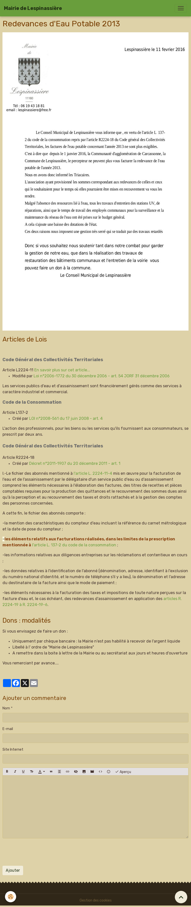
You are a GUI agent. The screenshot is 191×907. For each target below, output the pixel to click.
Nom (6, 708)
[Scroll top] (181, 897)
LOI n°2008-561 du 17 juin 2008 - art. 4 (66, 418)
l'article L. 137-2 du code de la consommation (74, 545)
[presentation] (40, 852)
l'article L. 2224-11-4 (93, 473)
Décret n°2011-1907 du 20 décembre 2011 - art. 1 (74, 463)
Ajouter (13, 870)
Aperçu (123, 771)
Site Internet (12, 749)
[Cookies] (10, 896)
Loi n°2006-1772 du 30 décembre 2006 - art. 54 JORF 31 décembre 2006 (102, 376)
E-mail (7, 729)
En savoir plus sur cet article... (62, 370)
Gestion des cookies (96, 900)
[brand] (33, 8)
